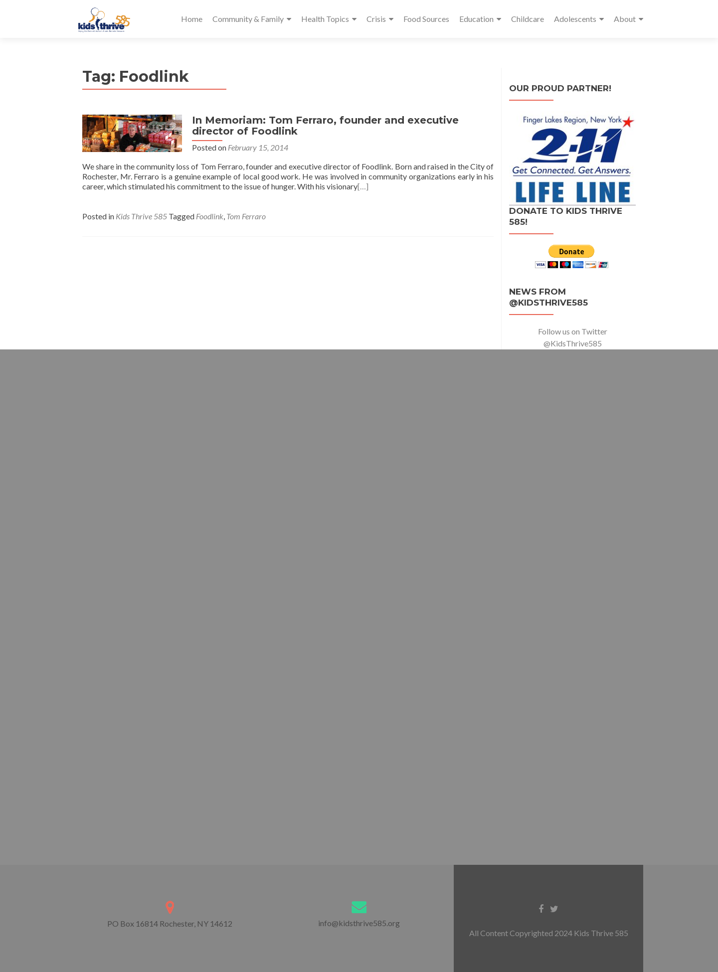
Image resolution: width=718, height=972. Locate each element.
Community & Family (248, 18)
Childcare (527, 18)
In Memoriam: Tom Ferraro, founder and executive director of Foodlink (325, 125)
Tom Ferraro (246, 216)
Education (476, 18)
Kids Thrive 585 (141, 216)
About (625, 18)
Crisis (376, 18)
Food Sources (426, 18)
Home (191, 18)
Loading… (359, 598)
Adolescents (575, 18)
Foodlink (209, 216)
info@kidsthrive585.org (359, 923)
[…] (363, 186)
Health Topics (325, 18)
